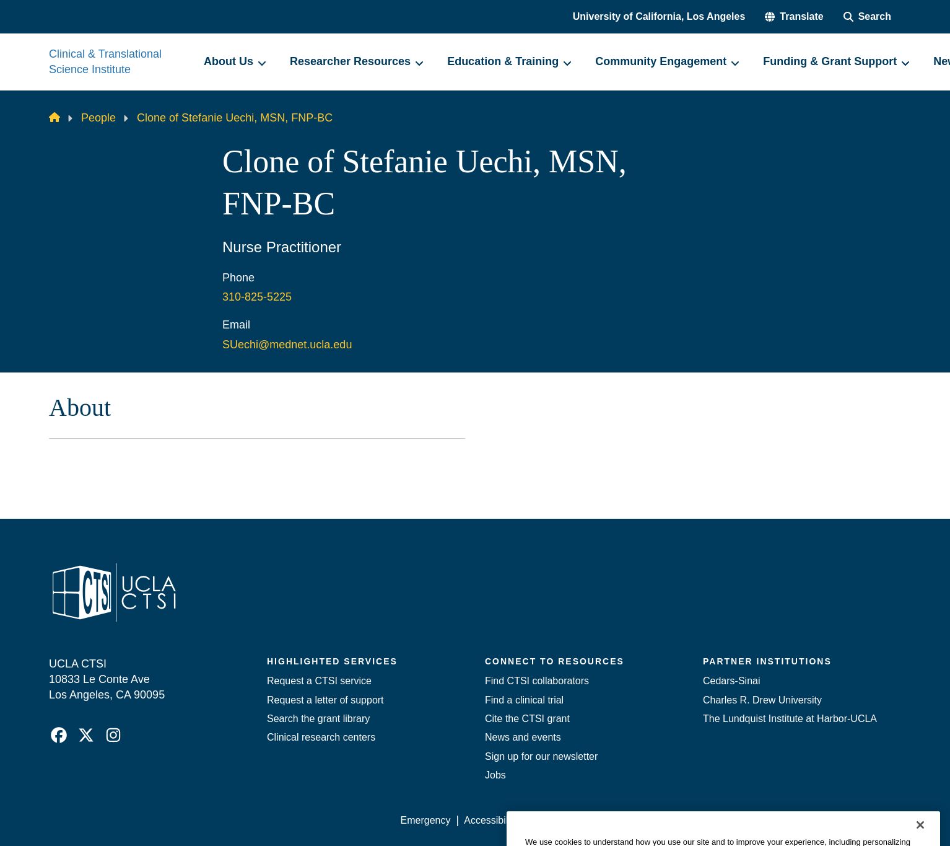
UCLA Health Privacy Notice (697, 820)
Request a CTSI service (319, 681)
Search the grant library (318, 718)
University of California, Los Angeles (659, 16)
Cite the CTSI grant (527, 718)
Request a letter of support (325, 700)
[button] (794, 17)
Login (784, 820)
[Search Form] (867, 17)
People (98, 118)
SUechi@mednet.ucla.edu (287, 344)
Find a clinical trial (524, 700)
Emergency (426, 820)
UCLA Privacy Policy (576, 820)
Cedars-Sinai (731, 681)
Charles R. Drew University (762, 700)
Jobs (495, 775)
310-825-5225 (257, 297)
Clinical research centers (321, 737)
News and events (523, 737)
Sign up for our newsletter (541, 756)
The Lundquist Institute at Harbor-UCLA (790, 718)
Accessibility (491, 820)
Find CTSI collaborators (537, 681)
